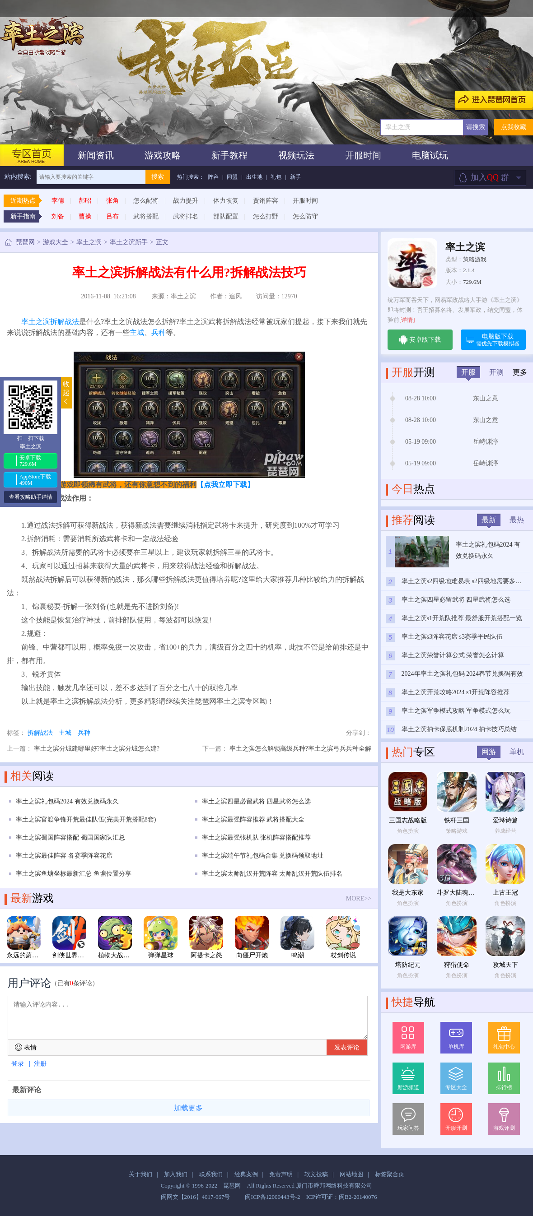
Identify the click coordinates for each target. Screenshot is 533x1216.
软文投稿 (316, 1174)
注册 (40, 1063)
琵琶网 (25, 242)
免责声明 (281, 1174)
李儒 (57, 200)
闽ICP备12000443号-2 (272, 1196)
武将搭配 (146, 216)
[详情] (407, 319)
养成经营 (505, 831)
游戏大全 (55, 242)
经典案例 (246, 1174)
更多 (520, 372)
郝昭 (85, 200)
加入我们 (175, 1174)
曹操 (85, 216)
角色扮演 (408, 831)
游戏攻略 (163, 155)
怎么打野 (265, 216)
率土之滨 (89, 242)
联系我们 (211, 1174)
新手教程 (229, 155)
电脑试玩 (430, 155)
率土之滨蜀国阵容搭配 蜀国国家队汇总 (70, 837)
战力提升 (185, 200)
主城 (137, 332)
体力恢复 (225, 200)
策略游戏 (474, 259)
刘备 (57, 216)
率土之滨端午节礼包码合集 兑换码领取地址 (263, 855)
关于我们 (140, 1174)
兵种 (158, 332)
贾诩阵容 (265, 200)
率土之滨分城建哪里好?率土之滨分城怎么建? (96, 748)
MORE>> (358, 898)
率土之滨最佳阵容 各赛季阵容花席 (64, 855)
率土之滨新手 (129, 242)
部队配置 (225, 216)
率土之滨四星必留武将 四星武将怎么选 (256, 801)
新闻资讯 (96, 155)
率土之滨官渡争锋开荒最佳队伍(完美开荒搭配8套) (86, 819)
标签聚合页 (389, 1174)
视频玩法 (296, 155)
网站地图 (351, 1174)
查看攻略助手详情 (30, 497)
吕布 (112, 216)
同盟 (232, 177)
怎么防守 (305, 216)
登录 (17, 1063)
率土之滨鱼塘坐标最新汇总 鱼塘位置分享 (73, 873)
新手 (295, 177)
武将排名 (185, 216)
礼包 (276, 177)
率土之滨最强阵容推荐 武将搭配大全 (253, 819)
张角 (112, 200)
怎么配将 (146, 200)
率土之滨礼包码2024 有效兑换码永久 (67, 801)
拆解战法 (64, 321)
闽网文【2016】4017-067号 (195, 1196)
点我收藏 (513, 127)
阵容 (213, 177)
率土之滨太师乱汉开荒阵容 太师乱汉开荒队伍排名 (272, 873)
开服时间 (363, 155)
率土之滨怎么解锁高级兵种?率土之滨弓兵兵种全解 (300, 748)
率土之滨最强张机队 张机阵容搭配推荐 (256, 837)
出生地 (254, 177)
